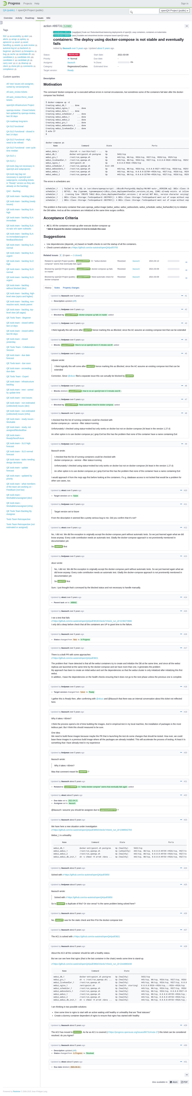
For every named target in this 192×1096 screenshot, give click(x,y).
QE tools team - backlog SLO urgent (20, 278)
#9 (186, 444)
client (5, 66)
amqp (14, 39)
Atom (174, 1082)
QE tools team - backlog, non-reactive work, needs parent (20, 303)
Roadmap (29, 18)
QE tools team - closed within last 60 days (20, 332)
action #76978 (67, 345)
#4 (186, 340)
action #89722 (84, 277)
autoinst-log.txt (10, 48)
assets (17, 45)
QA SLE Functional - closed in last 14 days (20, 133)
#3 (186, 323)
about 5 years (103, 48)
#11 (185, 504)
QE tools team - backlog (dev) (20, 196)
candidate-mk (23, 57)
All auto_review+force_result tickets (19, 98)
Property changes (71, 288)
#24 (185, 868)
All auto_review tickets (16, 92)
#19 (185, 712)
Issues (40, 18)
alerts (5, 39)
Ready (71, 70)
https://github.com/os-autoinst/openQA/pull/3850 (86, 875)
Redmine (16, 1091)
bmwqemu (29, 51)
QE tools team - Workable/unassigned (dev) (19, 496)
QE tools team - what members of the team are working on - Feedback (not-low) (20, 487)
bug (4, 54)
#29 (185, 1025)
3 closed (77, 255)
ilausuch (67, 48)
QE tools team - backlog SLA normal (19, 246)
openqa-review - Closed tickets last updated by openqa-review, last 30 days (21, 113)
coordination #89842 (62, 35)
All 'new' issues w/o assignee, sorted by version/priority (20, 85)
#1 (186, 296)
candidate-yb (24, 60)
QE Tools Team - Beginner (18, 318)
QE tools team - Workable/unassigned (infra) (19, 504)
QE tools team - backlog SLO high (20, 262)
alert (26, 36)
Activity (18, 18)
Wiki (48, 18)
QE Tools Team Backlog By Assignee (19, 512)
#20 (185, 752)
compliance (8, 69)
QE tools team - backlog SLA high (19, 211)
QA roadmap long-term (17, 121)
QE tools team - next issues (19, 398)
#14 (185, 597)
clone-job (15, 66)
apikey (23, 39)
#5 (186, 353)
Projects (27, 3)
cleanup (24, 63)
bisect (18, 51)
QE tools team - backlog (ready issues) (20, 203)
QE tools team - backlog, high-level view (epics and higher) (20, 295)
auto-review (29, 45)
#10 (185, 490)
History (48, 288)
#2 (186, 309)
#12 (185, 527)
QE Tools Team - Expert (17, 376)
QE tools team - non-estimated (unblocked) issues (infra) (20, 412)
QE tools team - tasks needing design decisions (20, 461)
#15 (185, 611)
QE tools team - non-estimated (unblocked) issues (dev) (20, 404)
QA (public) (9, 10)
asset (17, 42)
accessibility (15, 36)
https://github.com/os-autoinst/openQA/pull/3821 (75, 658)
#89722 (129, 376)
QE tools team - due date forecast (18, 356)
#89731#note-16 (108, 810)
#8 (186, 413)
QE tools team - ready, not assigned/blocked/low (18, 428)
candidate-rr (8, 60)
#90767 (83, 771)
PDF (185, 1082)
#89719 (87, 330)
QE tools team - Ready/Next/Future (15, 436)
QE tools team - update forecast (17, 469)
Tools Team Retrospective (18, 519)
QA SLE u (11, 156)
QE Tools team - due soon (18, 363)
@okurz (71, 376)
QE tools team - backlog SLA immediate (19, 219)
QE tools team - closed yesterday (17, 340)
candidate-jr (8, 57)
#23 (185, 820)
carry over (7, 63)
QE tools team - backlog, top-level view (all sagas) (20, 311)
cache (12, 54)
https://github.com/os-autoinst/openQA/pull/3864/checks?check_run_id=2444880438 (92, 964)
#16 (185, 634)
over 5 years (77, 48)
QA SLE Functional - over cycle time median (21, 149)
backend (24, 48)
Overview (8, 18)
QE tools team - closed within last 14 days (20, 324)
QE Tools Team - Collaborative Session (20, 348)
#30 (185, 1045)
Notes (57, 288)
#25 (185, 884)
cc (17, 63)
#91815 (77, 1032)
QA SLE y (11, 161)
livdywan (65, 309)
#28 (185, 946)
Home (12, 3)
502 (4, 36)
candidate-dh (25, 54)
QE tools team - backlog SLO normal (20, 270)
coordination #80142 (62, 32)
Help (36, 3)
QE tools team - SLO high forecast (18, 445)
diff (74, 301)
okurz (63, 490)
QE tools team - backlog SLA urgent (19, 254)
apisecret (7, 42)
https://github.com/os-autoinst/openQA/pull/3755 (95, 247)
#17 (185, 648)
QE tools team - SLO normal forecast (19, 453)
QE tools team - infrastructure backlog (20, 383)
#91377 (60, 903)
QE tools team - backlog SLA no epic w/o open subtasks (19, 227)
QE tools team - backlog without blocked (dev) (17, 287)
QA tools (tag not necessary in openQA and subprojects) (20, 167)
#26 (185, 913)
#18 (185, 686)
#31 (185, 1062)
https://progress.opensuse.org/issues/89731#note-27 (133, 1032)
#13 (185, 556)
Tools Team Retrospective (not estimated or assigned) (20, 526)
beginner (7, 51)
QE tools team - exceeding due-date (18, 370)
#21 (185, 781)
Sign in (184, 3)
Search (131, 11)
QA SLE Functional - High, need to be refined (18, 141)
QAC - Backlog (13, 191)
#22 (185, 795)
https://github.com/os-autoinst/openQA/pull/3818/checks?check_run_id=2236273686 (92, 621)
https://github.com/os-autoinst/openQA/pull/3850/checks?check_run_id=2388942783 (92, 830)
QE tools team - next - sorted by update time (19, 391)
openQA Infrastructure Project (20, 105)
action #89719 (84, 269)
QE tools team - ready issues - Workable (20, 420)
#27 (185, 930)
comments (28, 66)
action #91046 (83, 261)
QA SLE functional (15, 126)
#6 (186, 386)
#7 (186, 399)
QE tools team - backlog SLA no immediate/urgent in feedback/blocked (19, 237)
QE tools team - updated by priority (19, 477)
